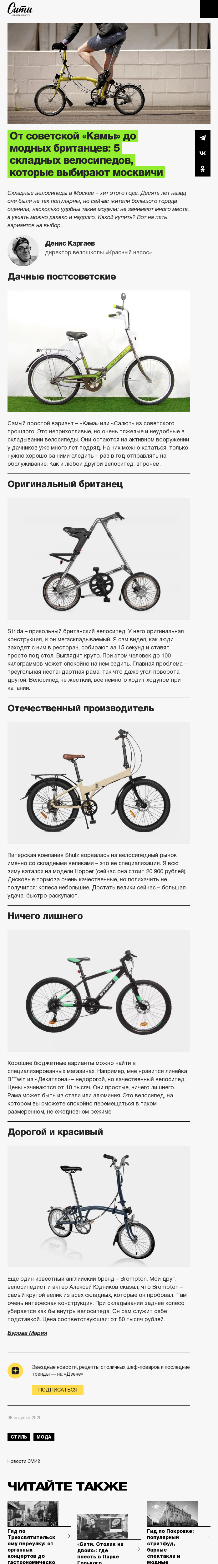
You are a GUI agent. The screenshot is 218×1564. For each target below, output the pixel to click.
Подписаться (57, 1389)
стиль (19, 1436)
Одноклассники (202, 169)
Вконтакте (202, 153)
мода (44, 1436)
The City (20, 9)
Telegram (202, 137)
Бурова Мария (27, 1333)
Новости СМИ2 (24, 1461)
